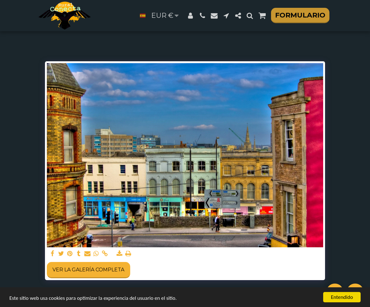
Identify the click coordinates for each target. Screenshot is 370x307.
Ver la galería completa (88, 270)
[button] (202, 15)
